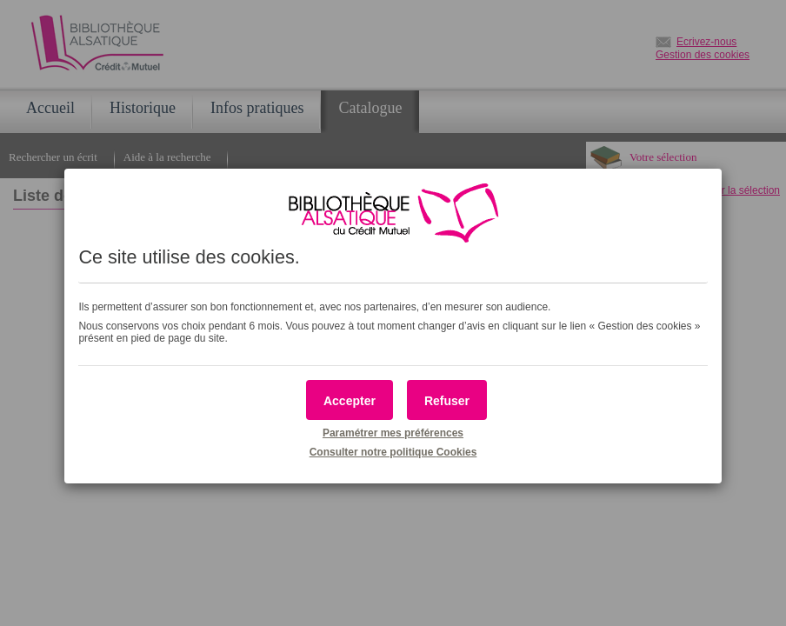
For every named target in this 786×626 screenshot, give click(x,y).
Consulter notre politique (393, 452)
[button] (349, 400)
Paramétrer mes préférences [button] (393, 433)
